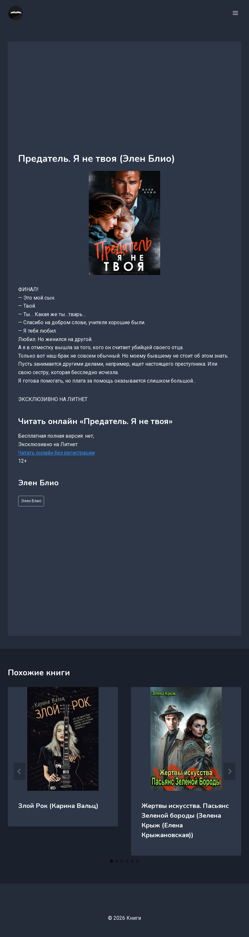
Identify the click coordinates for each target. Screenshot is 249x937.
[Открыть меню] (235, 13)
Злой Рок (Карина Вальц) (58, 805)
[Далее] (229, 771)
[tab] (111, 861)
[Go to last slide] (19, 771)
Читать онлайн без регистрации (56, 453)
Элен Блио (31, 500)
